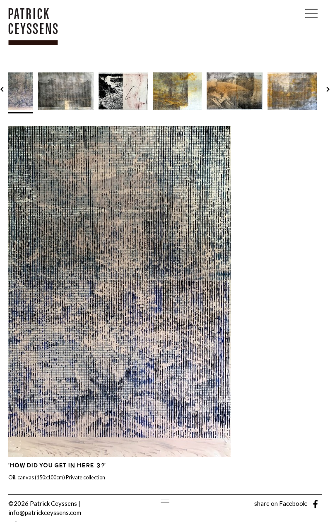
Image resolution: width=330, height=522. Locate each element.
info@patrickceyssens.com (44, 512)
